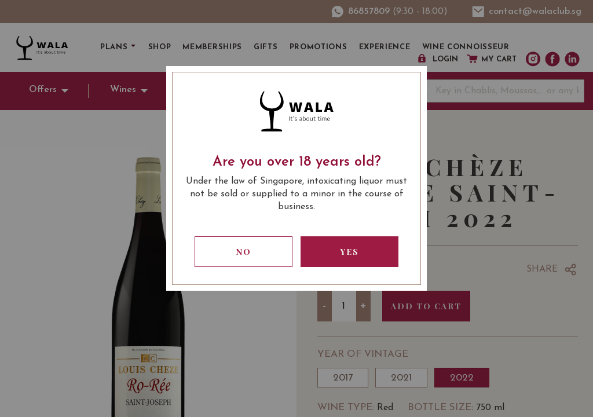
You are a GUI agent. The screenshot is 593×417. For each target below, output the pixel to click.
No (243, 251)
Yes (350, 251)
